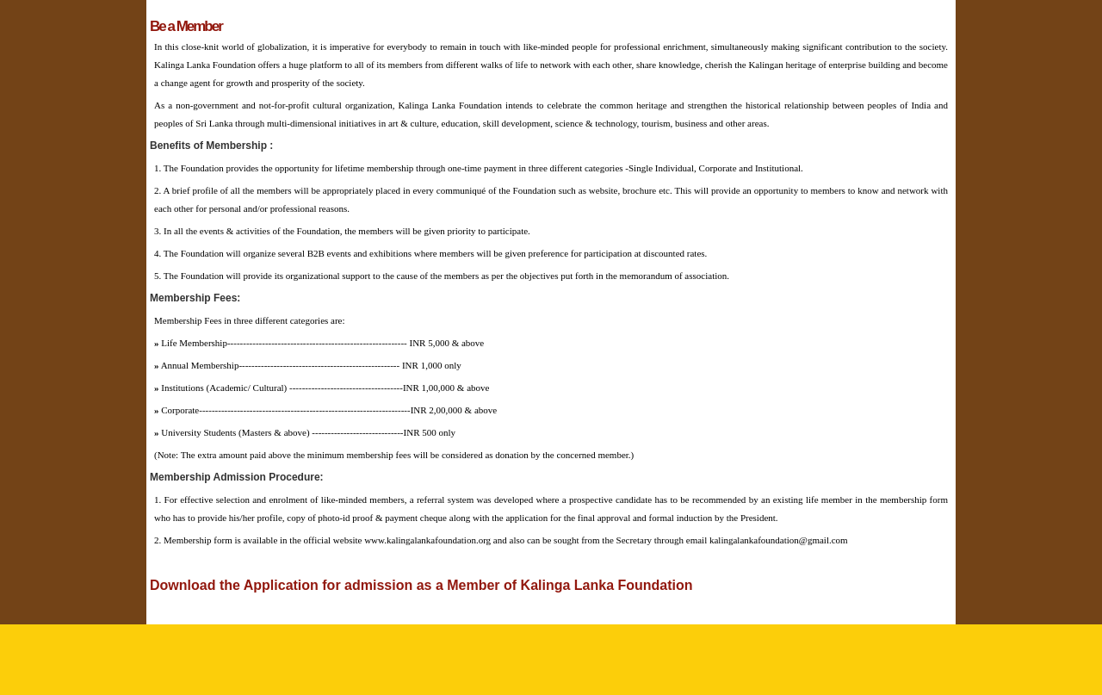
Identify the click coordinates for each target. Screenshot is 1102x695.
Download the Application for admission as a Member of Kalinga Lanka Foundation (421, 585)
